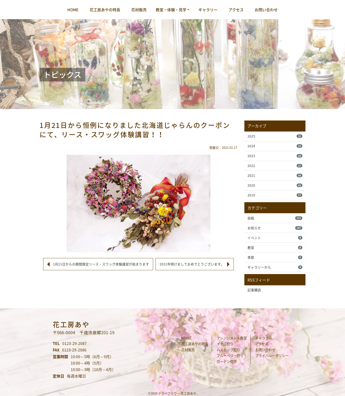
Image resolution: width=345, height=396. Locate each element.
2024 (274, 145)
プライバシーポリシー (272, 355)
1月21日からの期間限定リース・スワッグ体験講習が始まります (101, 264)
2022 (274, 165)
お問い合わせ (266, 9)
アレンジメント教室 (232, 338)
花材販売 (139, 9)
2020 (274, 185)
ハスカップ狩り (228, 349)
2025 (274, 136)
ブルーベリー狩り (230, 355)
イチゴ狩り (225, 343)
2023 (274, 155)
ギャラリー (208, 9)
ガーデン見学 (227, 361)
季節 (274, 257)
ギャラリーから (274, 267)
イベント (274, 237)
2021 (274, 175)
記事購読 (254, 289)
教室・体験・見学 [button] (171, 9)
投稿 (274, 218)
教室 (274, 247)
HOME (73, 9)
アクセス (236, 9)
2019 (274, 195)
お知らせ (274, 227)
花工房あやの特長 (105, 9)
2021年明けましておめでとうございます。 (192, 264)
